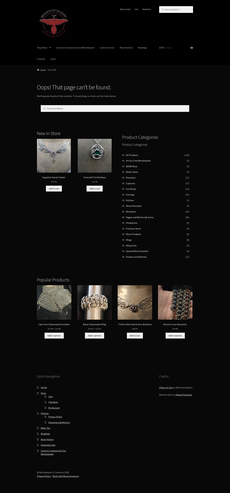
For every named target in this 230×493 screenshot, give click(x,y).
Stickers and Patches (136, 256)
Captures (130, 183)
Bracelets (131, 177)
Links (53, 58)
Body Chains (132, 171)
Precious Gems (133, 228)
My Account (125, 9)
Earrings (130, 194)
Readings (142, 47)
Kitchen (130, 200)
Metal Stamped (133, 205)
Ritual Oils (131, 245)
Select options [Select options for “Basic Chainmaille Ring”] (94, 335)
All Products (132, 155)
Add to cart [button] (54, 188)
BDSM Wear (131, 166)
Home (43, 70)
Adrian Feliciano (184, 394)
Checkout (146, 9)
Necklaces (131, 211)
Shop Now (42, 47)
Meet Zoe (45, 428)
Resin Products (133, 234)
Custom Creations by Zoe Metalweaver (75, 47)
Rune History (126, 47)
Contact (41, 58)
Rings (129, 239)
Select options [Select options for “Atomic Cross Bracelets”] (175, 335)
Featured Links (48, 445)
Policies (45, 413)
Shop (43, 393)
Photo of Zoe (165, 387)
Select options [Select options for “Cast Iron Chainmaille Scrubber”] (54, 335)
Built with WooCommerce (66, 476)
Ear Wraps (131, 188)
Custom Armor (107, 47)
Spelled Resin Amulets (137, 251)
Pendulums (131, 222)
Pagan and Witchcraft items (140, 217)
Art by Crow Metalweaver (138, 160)
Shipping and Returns (59, 422)
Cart (136, 9)
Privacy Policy (55, 416)
